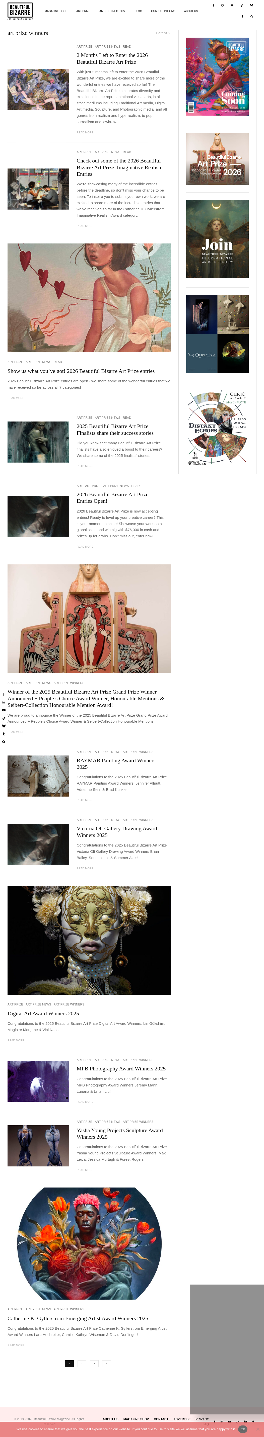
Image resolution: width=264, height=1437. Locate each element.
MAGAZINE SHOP (56, 11)
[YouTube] (232, 5)
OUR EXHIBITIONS (163, 11)
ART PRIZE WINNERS (69, 683)
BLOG (138, 11)
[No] (257, 1429)
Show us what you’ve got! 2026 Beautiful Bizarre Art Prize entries (81, 371)
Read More (85, 132)
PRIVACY (202, 1419)
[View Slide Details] (217, 159)
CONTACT (161, 1419)
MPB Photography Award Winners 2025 (121, 1068)
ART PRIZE (83, 11)
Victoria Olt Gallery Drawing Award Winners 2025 (117, 831)
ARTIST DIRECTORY (112, 11)
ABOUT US (191, 11)
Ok (243, 1429)
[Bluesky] (251, 5)
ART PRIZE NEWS (107, 46)
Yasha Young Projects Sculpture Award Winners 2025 (120, 1133)
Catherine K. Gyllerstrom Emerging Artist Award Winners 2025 (78, 1318)
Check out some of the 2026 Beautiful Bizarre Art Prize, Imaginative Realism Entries (120, 167)
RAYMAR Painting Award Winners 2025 (116, 763)
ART (80, 486)
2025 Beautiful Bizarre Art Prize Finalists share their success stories (115, 429)
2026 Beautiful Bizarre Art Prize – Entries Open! (115, 497)
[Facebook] (213, 5)
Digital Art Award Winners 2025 (43, 1013)
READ (127, 46)
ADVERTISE (182, 1419)
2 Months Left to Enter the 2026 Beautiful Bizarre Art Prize (112, 58)
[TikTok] (241, 5)
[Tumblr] (242, 17)
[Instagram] (222, 5)
